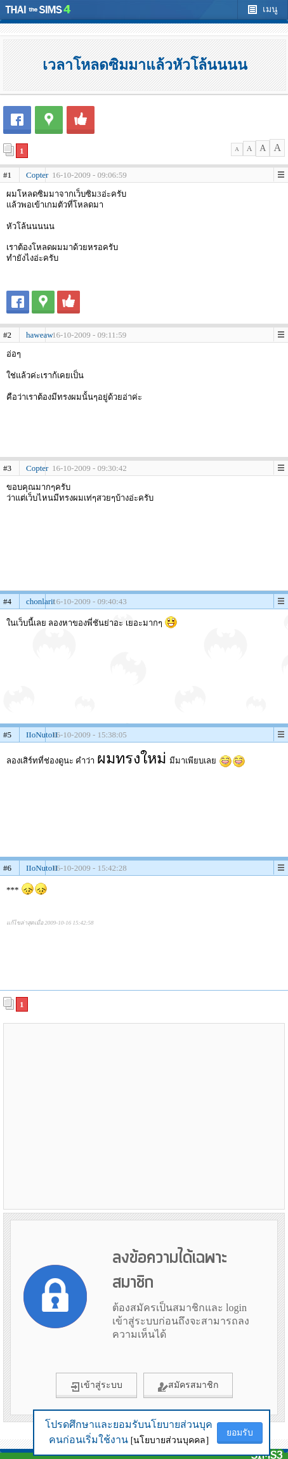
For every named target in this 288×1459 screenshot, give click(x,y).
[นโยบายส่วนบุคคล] (170, 1440)
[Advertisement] (144, 1116)
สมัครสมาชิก (188, 1386)
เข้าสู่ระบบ (96, 1386)
